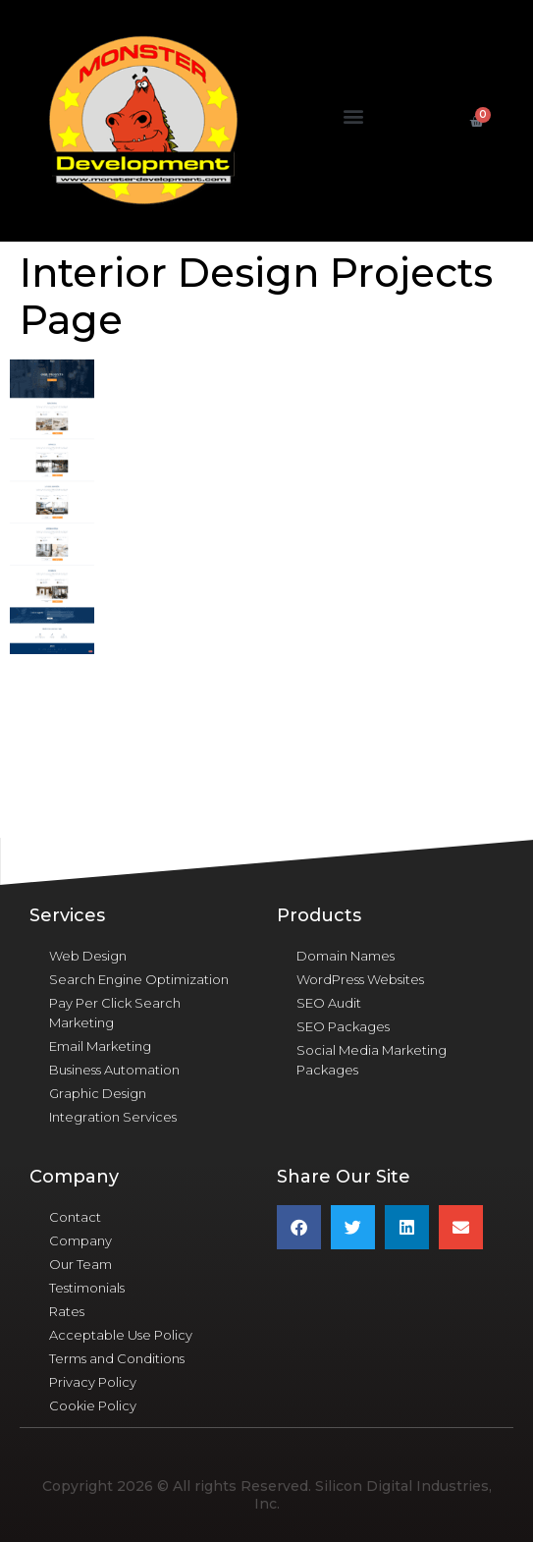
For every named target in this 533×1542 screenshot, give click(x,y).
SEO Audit (328, 1003)
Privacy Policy (92, 1382)
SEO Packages (343, 1026)
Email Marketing (100, 1046)
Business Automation (114, 1069)
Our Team (80, 1264)
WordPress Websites (360, 979)
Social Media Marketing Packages (371, 1059)
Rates (66, 1311)
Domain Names (345, 956)
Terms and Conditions (117, 1358)
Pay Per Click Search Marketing (115, 1012)
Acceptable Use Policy (120, 1335)
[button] (353, 116)
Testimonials (87, 1287)
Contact (75, 1217)
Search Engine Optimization (139, 979)
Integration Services (113, 1117)
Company (80, 1240)
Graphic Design (97, 1093)
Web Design (88, 956)
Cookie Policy (92, 1405)
